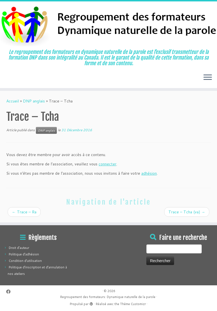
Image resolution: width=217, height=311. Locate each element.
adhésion (149, 173)
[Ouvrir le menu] (207, 78)
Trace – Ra (24, 212)
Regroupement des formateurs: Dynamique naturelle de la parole (107, 297)
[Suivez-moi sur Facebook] (10, 292)
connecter (107, 164)
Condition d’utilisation (25, 261)
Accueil (12, 101)
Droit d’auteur (19, 248)
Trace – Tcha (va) (186, 212)
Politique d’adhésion (24, 254)
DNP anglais (34, 101)
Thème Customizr (133, 304)
